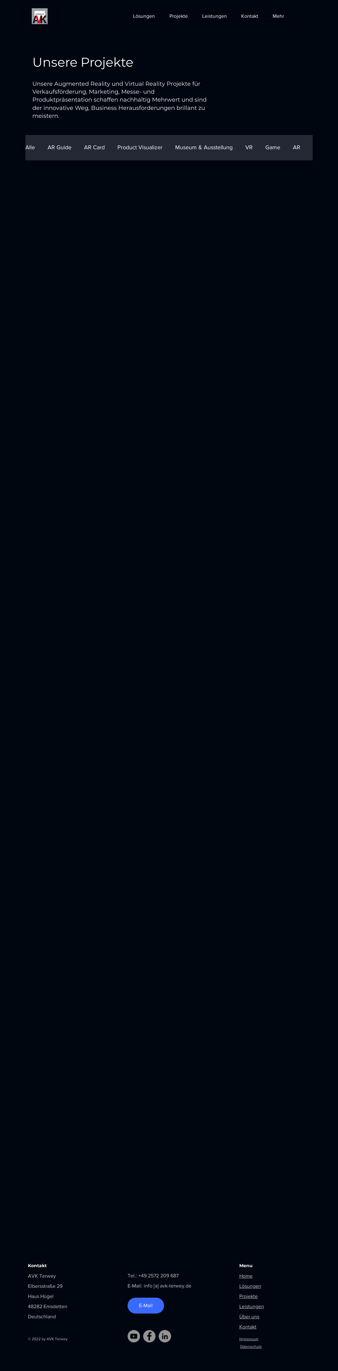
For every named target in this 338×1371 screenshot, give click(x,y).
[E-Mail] (146, 1306)
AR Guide (59, 147)
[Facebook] (149, 1336)
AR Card (94, 147)
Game (272, 147)
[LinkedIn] (165, 1336)
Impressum (248, 1339)
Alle (30, 147)
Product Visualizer (139, 147)
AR (296, 147)
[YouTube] (134, 1336)
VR (249, 147)
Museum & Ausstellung (204, 147)
